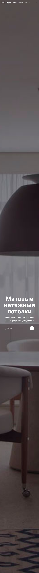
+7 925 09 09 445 (18, 2)
